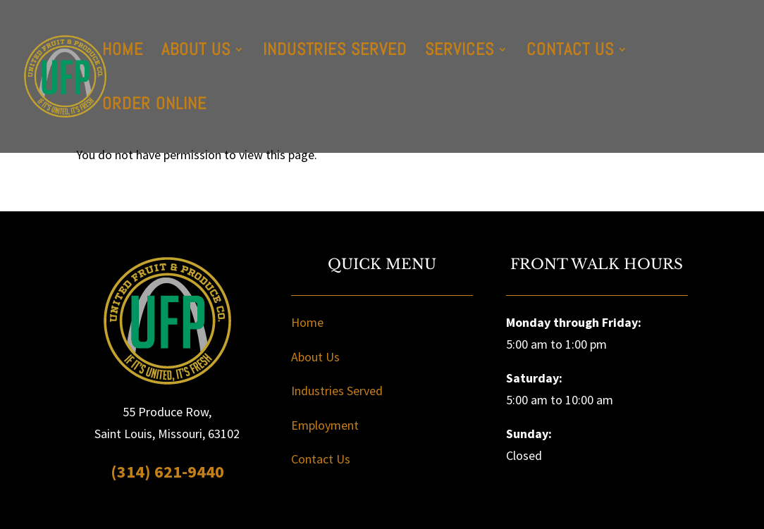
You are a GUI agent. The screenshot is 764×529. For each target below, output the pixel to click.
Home (122, 52)
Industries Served (335, 52)
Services (459, 52)
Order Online (154, 106)
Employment (325, 425)
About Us (195, 52)
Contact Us (570, 52)
